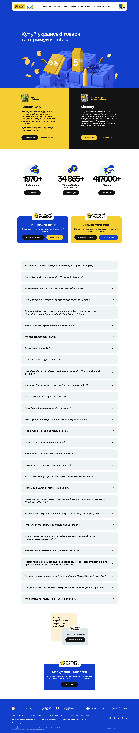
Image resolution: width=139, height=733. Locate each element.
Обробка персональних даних (23, 723)
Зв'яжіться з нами (75, 639)
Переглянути (32, 193)
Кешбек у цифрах (69, 6)
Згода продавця (37, 715)
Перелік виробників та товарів (23, 719)
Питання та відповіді (102, 6)
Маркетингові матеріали (79, 715)
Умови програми (18, 715)
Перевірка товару (85, 6)
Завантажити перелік (86, 237)
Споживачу (47, 6)
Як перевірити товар (33, 237)
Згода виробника (56, 715)
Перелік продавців (49, 719)
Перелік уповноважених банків (75, 719)
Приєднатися (30, 137)
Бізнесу (57, 6)
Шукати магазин (108, 237)
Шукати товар (55, 237)
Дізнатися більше (46, 137)
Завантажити (69, 684)
